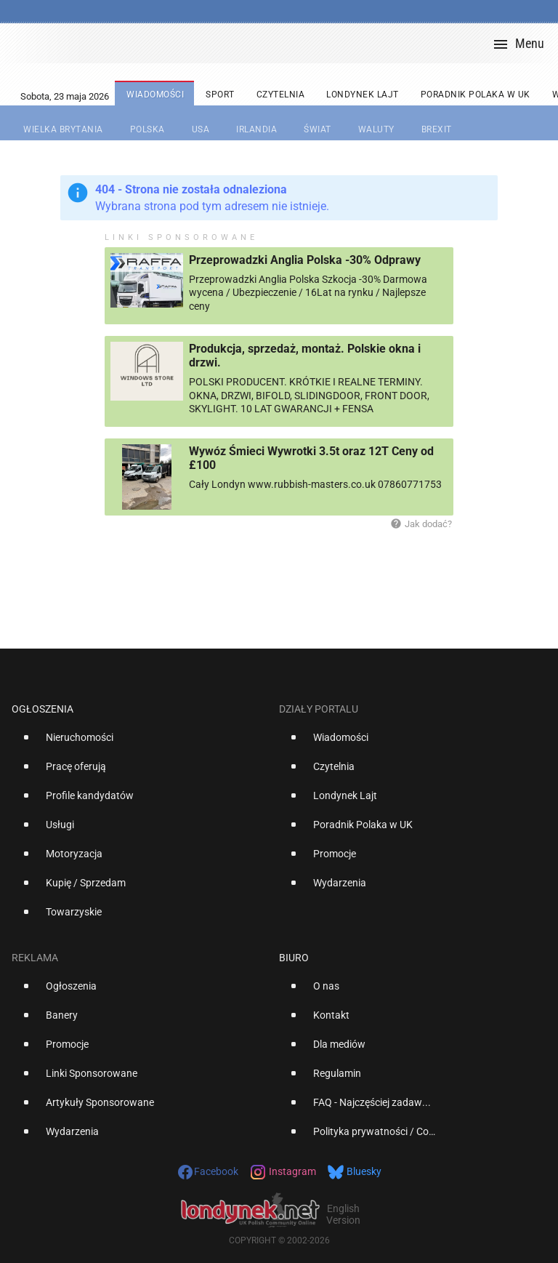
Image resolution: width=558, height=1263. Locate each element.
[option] (139, 743)
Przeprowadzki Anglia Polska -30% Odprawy (305, 260)
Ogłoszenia (42, 709)
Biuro (294, 957)
